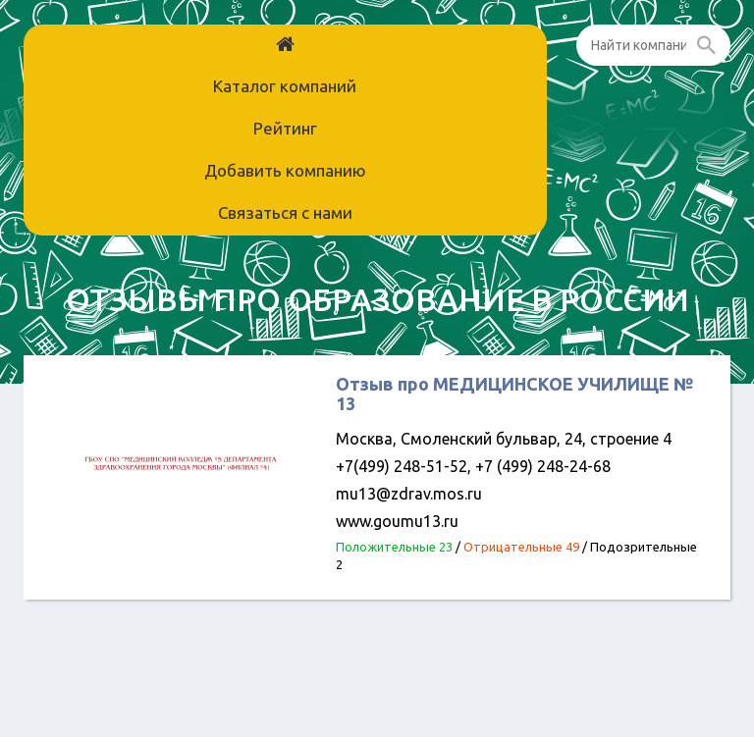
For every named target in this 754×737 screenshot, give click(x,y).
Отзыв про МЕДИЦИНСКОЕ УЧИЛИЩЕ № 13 (514, 393)
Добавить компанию (285, 170)
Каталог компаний (284, 86)
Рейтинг (285, 128)
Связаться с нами (285, 212)
